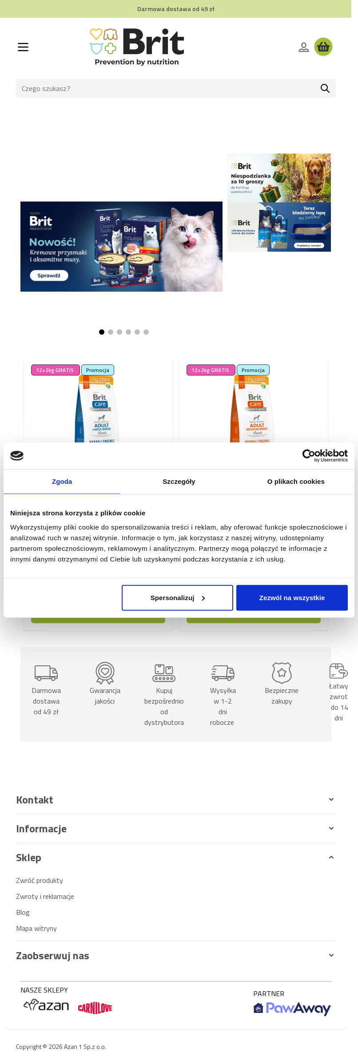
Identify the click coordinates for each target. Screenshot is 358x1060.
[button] (176, 799)
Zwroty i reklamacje (45, 896)
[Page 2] (110, 332)
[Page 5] (137, 332)
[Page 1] (101, 332)
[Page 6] (146, 332)
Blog (23, 912)
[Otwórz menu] (23, 47)
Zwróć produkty (39, 880)
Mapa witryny (36, 928)
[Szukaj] (325, 88)
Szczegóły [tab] (179, 481)
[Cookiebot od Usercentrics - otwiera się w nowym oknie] (309, 456)
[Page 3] (119, 332)
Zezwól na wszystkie (292, 597)
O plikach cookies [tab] (296, 481)
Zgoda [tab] (62, 481)
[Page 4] (128, 332)
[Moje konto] (304, 47)
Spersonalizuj (178, 597)
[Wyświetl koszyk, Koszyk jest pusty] (323, 47)
